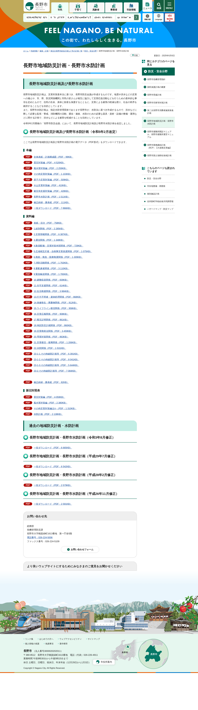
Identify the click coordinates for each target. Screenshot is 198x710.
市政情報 (131, 9)
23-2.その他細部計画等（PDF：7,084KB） (55, 371)
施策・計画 (44, 51)
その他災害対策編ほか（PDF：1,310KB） (55, 408)
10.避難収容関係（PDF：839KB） (51, 280)
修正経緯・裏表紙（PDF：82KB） (51, 382)
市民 (60, 9)
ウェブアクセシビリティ (70, 676)
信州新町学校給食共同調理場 (160, 201)
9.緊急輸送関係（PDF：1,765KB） (51, 274)
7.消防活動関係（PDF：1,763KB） (51, 263)
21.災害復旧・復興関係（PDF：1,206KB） (55, 342)
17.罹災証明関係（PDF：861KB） (51, 319)
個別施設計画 (153, 194)
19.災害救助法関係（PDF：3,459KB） (53, 331)
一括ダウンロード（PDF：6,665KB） (53, 447)
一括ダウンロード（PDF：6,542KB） (53, 466)
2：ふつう (58, 580)
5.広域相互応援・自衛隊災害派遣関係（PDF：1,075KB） (63, 251)
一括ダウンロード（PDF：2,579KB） (53, 485)
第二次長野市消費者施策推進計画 (160, 111)
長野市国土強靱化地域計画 (159, 155)
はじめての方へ (46, 676)
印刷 (136, 55)
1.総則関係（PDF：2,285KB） (49, 228)
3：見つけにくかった (87, 591)
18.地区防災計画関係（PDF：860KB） (53, 325)
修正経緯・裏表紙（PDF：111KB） (52, 202)
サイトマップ (94, 676)
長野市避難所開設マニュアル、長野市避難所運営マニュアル (160, 134)
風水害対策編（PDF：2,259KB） (50, 168)
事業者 (113, 9)
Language (158, 19)
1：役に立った (38, 580)
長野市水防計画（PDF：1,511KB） (52, 197)
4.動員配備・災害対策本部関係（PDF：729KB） (58, 245)
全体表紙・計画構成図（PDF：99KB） (53, 157)
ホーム (26, 51)
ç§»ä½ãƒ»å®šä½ (104, 17)
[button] (159, 6)
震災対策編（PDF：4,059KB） (49, 397)
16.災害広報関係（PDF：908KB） (51, 314)
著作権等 (63, 681)
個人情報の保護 (32, 681)
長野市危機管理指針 (156, 79)
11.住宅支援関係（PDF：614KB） (51, 285)
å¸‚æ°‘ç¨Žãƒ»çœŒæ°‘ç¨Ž (79, 17)
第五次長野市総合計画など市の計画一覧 (66, 51)
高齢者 (95, 9)
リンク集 (29, 676)
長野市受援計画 (154, 95)
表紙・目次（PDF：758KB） (48, 223)
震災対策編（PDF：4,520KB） (49, 162)
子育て (78, 9)
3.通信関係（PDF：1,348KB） (49, 240)
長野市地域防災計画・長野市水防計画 (160, 122)
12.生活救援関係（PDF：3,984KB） (52, 291)
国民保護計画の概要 (156, 87)
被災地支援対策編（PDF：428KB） (52, 191)
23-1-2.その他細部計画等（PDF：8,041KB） (56, 359)
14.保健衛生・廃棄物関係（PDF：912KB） (56, 302)
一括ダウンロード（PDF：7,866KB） (53, 208)
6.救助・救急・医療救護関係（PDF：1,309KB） (58, 257)
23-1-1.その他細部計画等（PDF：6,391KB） (56, 354)
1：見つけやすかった (42, 591)
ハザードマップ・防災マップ (160, 209)
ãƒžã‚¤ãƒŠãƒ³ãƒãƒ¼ (37, 17)
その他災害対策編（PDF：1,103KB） (53, 174)
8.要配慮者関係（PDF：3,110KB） (51, 268)
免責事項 (49, 681)
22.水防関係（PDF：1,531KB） (50, 348)
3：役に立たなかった (81, 580)
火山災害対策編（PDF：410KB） (51, 185)
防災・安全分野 (90, 51)
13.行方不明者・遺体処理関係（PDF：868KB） (58, 297)
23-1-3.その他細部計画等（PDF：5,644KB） (56, 365)
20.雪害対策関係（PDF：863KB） (51, 337)
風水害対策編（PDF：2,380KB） (50, 403)
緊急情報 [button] (170, 19)
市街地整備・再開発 (156, 186)
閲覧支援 (147, 19)
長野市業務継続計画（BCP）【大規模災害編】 (159, 146)
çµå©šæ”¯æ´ (125, 17)
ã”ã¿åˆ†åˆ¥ (57, 17)
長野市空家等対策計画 (157, 103)
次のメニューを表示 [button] (136, 17)
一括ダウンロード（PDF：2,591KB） (53, 504)
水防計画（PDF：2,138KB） (48, 414)
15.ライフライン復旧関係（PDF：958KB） (56, 308)
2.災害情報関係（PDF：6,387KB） (51, 234)
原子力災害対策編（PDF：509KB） (52, 179)
